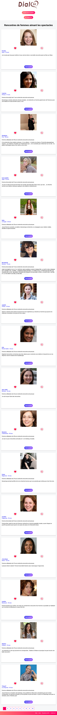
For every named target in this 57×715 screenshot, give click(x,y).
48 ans (11, 433)
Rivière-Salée (5, 348)
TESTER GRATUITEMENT (28, 12)
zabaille (4, 305)
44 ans (8, 306)
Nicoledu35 (5, 262)
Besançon (4, 603)
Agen (3, 179)
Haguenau (4, 518)
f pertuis (4, 93)
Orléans (4, 645)
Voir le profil (28, 66)
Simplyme (4, 135)
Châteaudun (5, 433)
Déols (3, 560)
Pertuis (4, 94)
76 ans (8, 264)
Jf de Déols (5, 559)
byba (3, 220)
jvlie (3, 347)
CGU (39, 713)
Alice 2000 (4, 389)
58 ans (6, 137)
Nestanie (4, 432)
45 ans (10, 603)
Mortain (4, 391)
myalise (4, 601)
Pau (3, 137)
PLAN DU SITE (46, 713)
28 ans (9, 221)
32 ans (7, 560)
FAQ (36, 713)
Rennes (4, 264)
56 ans (10, 518)
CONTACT (53, 713)
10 (32, 708)
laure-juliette (5, 178)
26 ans (11, 348)
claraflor (4, 516)
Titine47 (4, 686)
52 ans (7, 52)
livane (3, 474)
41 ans (8, 94)
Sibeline (4, 644)
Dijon (3, 52)
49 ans (11, 687)
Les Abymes (5, 687)
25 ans (8, 645)
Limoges (4, 221)
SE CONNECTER (28, 17)
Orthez (3, 306)
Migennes (4, 476)
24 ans (10, 476)
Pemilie (4, 51)
